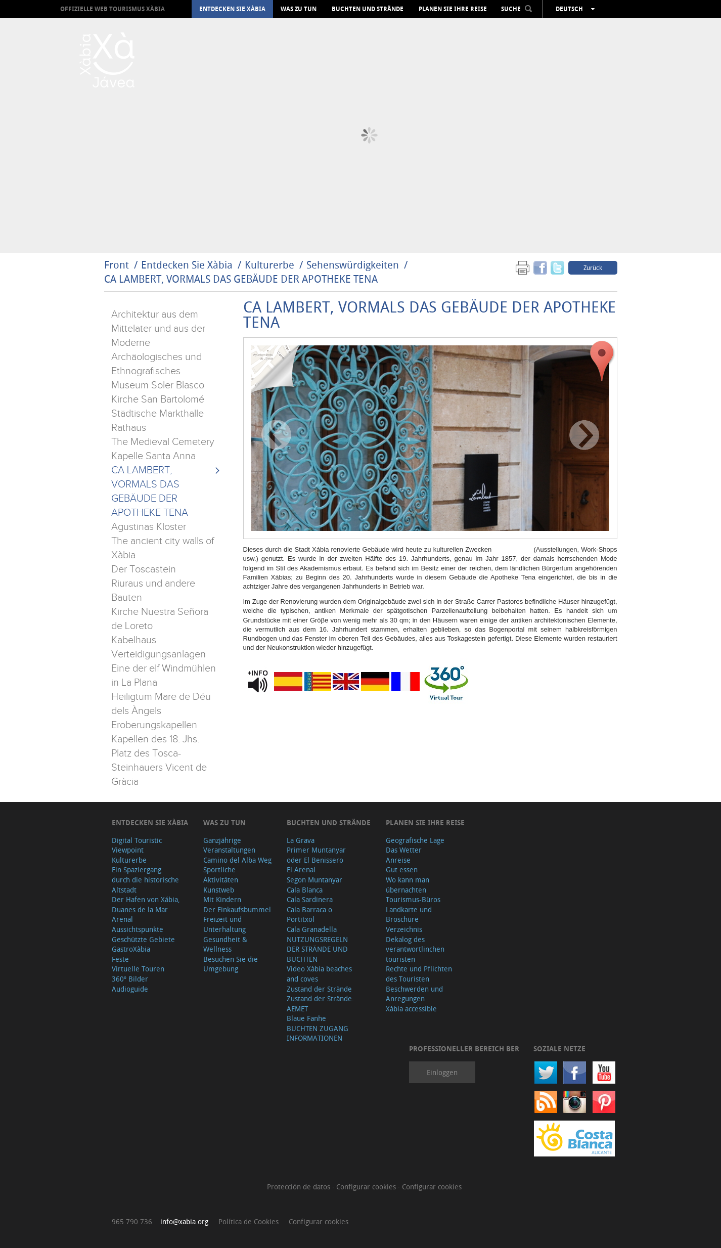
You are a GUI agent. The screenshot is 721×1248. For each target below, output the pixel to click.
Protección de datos (299, 1186)
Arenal (122, 919)
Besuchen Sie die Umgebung (230, 964)
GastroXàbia (131, 949)
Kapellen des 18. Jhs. (155, 739)
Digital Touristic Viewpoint (137, 845)
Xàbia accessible (411, 1008)
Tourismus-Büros (413, 899)
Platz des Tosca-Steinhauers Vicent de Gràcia (159, 767)
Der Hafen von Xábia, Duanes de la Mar (146, 904)
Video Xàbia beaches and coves (319, 974)
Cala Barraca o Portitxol (309, 914)
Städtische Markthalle (157, 414)
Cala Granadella (312, 929)
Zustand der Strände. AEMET (320, 1003)
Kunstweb (218, 890)
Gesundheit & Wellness (225, 944)
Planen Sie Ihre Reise (453, 9)
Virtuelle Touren (138, 968)
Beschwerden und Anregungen (414, 994)
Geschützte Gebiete (143, 939)
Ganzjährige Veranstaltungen (229, 845)
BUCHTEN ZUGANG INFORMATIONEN (317, 1033)
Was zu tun (299, 9)
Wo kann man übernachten (407, 885)
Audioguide (130, 989)
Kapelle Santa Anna (153, 456)
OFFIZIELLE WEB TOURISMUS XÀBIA (112, 9)
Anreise (398, 860)
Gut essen (402, 869)
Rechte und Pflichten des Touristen (419, 974)
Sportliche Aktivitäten (220, 874)
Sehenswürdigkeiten (352, 265)
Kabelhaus (133, 640)
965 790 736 (132, 1221)
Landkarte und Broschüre (409, 914)
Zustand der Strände (319, 989)
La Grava (300, 840)
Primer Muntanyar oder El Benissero (316, 855)
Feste (120, 959)
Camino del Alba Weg (237, 860)
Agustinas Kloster (148, 527)
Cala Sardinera (310, 899)
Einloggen (442, 1072)
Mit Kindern (222, 899)
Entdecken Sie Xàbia (232, 9)
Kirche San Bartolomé (157, 399)
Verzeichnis (404, 929)
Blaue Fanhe (306, 1018)
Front (116, 265)
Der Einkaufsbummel (237, 909)
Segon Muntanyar (314, 879)
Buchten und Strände (367, 9)
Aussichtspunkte (137, 929)
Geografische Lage (415, 840)
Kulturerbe (269, 265)
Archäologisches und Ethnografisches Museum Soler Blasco (157, 371)
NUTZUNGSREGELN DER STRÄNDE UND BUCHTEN (317, 949)
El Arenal (301, 869)
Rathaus (128, 428)
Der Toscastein (143, 569)
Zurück (592, 267)
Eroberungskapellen (154, 725)
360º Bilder (130, 979)
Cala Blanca (305, 890)
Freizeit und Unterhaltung (224, 924)
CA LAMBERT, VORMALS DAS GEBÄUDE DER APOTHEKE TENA (241, 279)
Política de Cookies (248, 1221)
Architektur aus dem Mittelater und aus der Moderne (158, 328)
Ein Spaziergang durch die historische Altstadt (145, 879)
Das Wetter (404, 850)
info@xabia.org (184, 1221)
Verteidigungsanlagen (158, 654)
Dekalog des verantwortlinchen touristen (415, 949)
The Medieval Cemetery (162, 442)
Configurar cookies (367, 1186)
